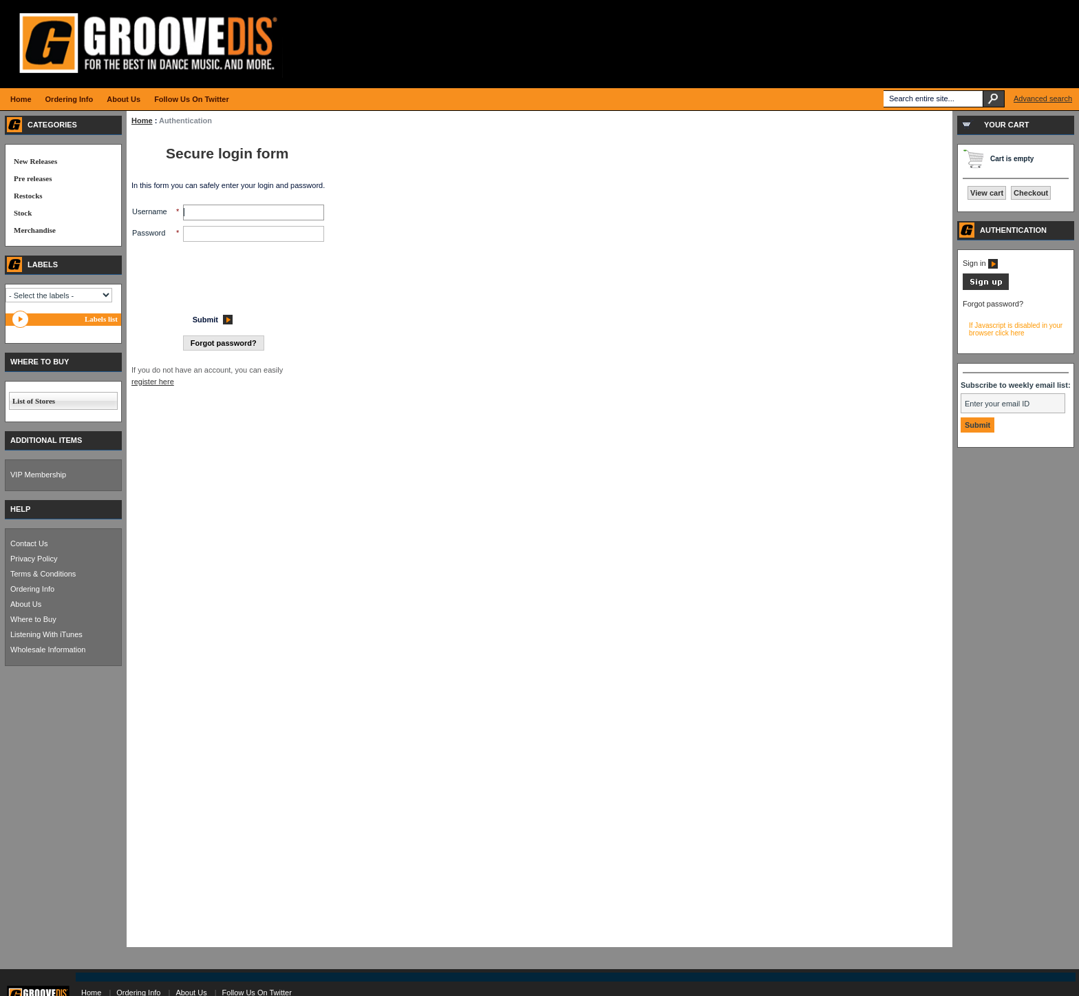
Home (142, 120)
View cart (986, 193)
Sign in (980, 263)
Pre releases (33, 178)
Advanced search (1043, 98)
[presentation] (236, 274)
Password (148, 233)
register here (152, 381)
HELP (20, 509)
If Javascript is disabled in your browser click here (1015, 329)
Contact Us (28, 543)
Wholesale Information (47, 649)
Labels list (101, 319)
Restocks (28, 195)
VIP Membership (38, 474)
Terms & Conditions (43, 574)
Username (149, 211)
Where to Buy (33, 619)
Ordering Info (32, 589)
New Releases (35, 161)
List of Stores (33, 401)
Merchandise (35, 230)
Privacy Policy (33, 558)
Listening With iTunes (46, 634)
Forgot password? (993, 304)
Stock (23, 213)
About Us (25, 604)
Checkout (1031, 193)
